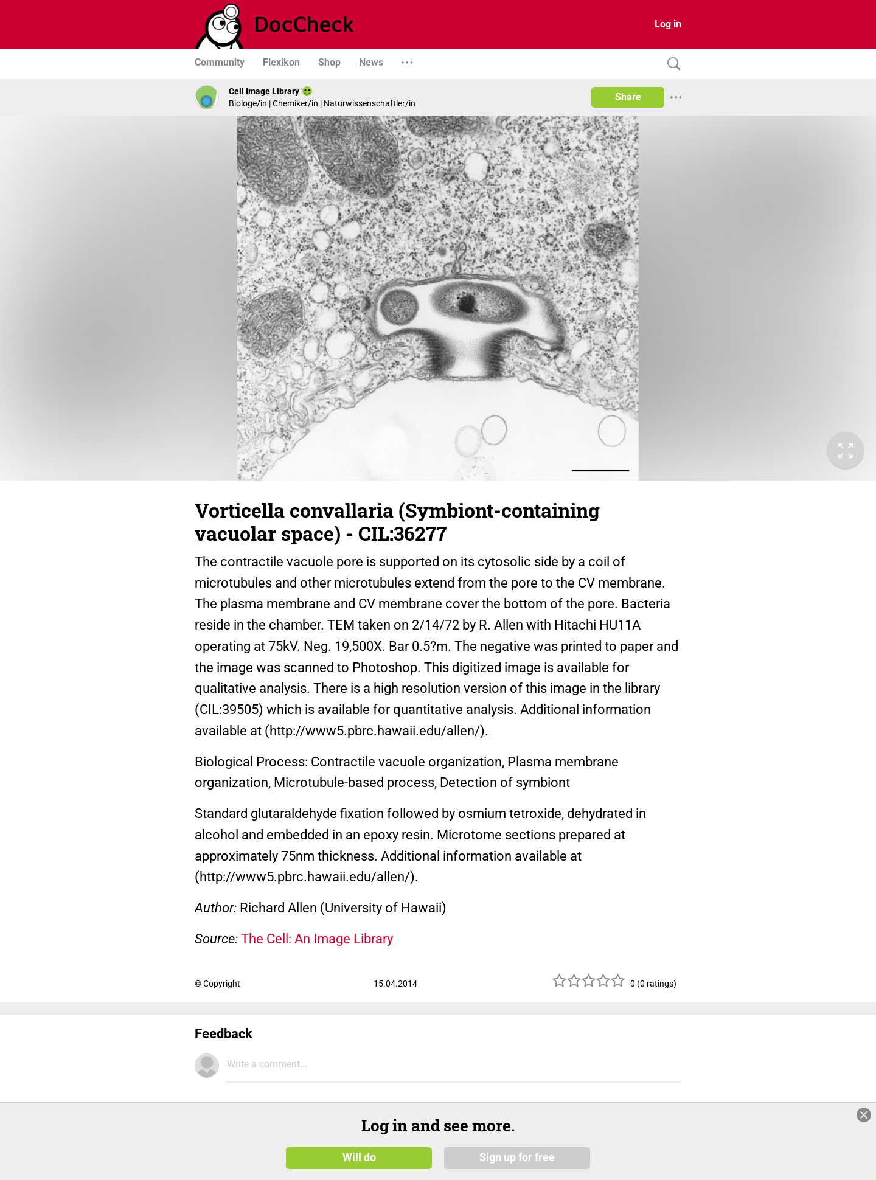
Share (628, 97)
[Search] (671, 64)
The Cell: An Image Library (317, 938)
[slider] (588, 985)
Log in (668, 24)
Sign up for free (517, 1157)
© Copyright (217, 983)
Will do (359, 1157)
